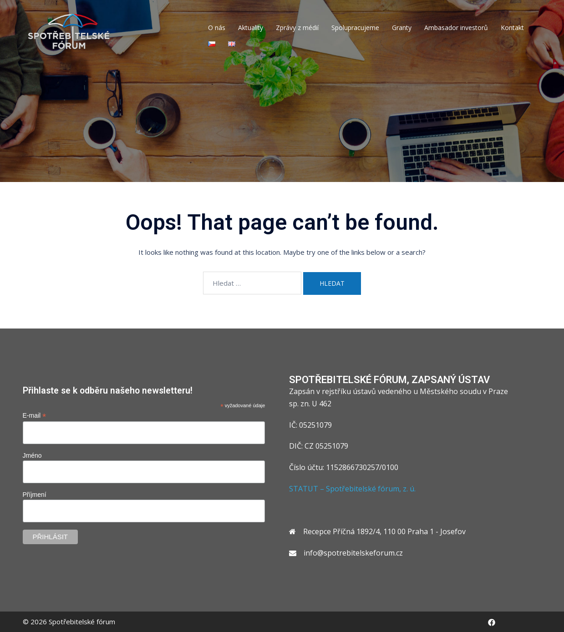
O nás (216, 27)
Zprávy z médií (297, 27)
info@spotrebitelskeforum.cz (353, 553)
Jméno (32, 455)
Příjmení (34, 494)
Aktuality (250, 27)
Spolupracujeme (355, 27)
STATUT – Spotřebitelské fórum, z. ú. (352, 489)
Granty (402, 27)
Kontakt (512, 27)
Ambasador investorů (456, 27)
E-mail (34, 415)
